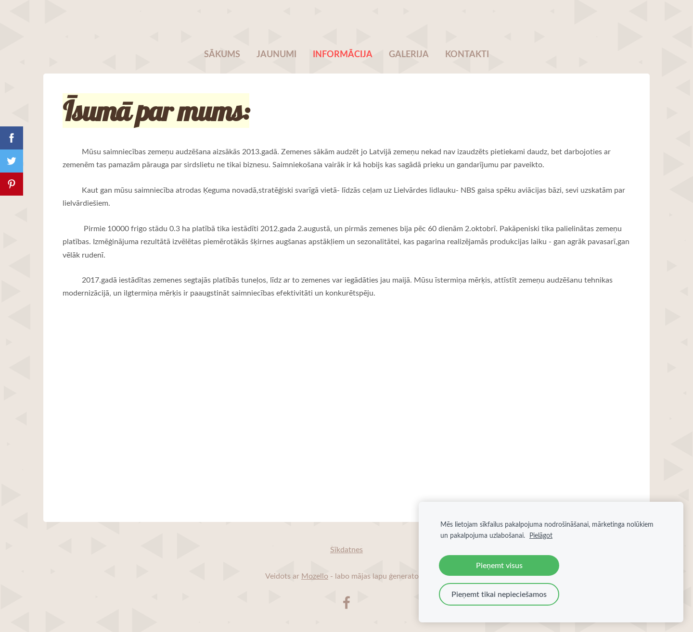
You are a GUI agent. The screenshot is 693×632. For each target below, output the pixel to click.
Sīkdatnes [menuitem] (346, 549)
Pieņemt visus (499, 565)
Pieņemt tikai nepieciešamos (499, 594)
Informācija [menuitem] (342, 54)
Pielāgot (540, 535)
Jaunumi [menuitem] (276, 54)
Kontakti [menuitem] (467, 54)
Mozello (314, 575)
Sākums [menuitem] (222, 54)
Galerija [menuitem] (409, 54)
